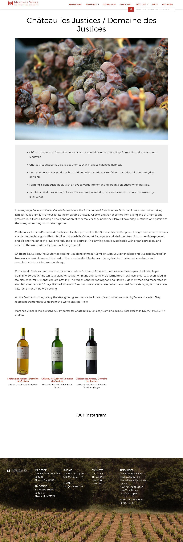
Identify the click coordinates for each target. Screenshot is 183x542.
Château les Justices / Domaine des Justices (23, 379)
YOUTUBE (97, 483)
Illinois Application (130, 477)
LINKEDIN (97, 480)
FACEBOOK (98, 473)
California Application (131, 473)
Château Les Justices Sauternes (23, 384)
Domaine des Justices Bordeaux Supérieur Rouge (91, 386)
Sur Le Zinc (125, 5)
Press (155, 5)
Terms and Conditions (132, 499)
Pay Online (167, 5)
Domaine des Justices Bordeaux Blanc (57, 386)
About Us (141, 5)
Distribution (109, 5)
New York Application (131, 486)
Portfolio (91, 5)
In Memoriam (75, 5)
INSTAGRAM (98, 477)
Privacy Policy (127, 503)
